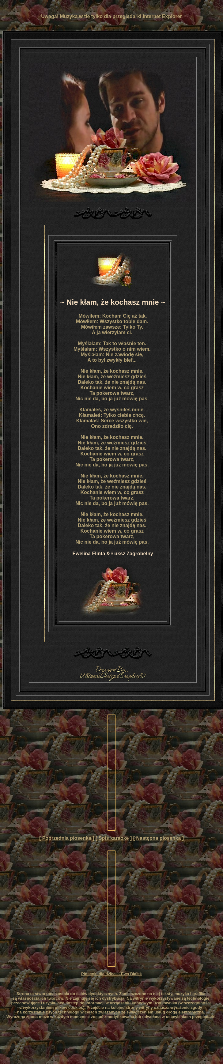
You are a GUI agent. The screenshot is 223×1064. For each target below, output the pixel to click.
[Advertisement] (57, 772)
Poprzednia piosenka (66, 838)
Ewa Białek (131, 974)
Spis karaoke (114, 838)
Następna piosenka (158, 838)
